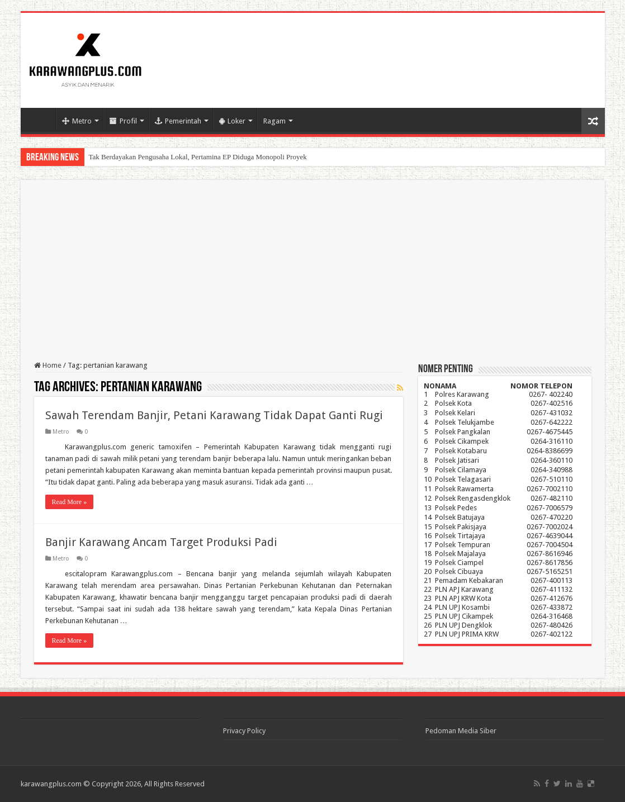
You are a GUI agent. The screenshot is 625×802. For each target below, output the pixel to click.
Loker (232, 121)
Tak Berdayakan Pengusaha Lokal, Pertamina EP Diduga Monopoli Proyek (198, 157)
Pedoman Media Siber (460, 731)
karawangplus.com (51, 784)
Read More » (69, 502)
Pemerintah (178, 121)
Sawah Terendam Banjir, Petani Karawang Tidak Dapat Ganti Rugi (214, 415)
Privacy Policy (244, 731)
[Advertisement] (312, 277)
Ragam (274, 121)
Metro (77, 121)
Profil (123, 121)
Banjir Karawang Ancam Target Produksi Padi (161, 542)
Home (40, 119)
